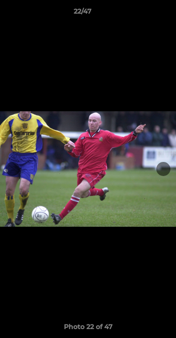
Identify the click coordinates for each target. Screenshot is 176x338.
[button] (142, 13)
